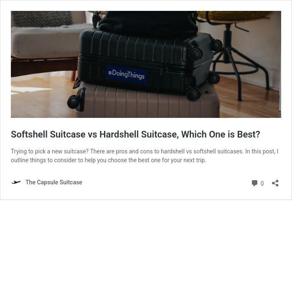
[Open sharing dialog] (275, 180)
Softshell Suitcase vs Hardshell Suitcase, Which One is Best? (135, 134)
